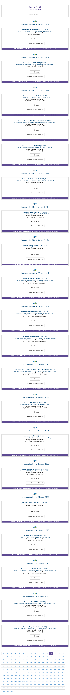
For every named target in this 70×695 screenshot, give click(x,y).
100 (15, 672)
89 (35, 669)
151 (27, 681)
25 (35, 656)
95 (59, 669)
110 (55, 672)
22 (23, 656)
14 (55, 653)
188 (47, 688)
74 (39, 666)
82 (7, 669)
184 (31, 688)
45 (51, 660)
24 (31, 656)
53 (19, 663)
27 (43, 656)
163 (11, 685)
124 (47, 675)
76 (47, 666)
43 (43, 660)
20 (15, 656)
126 (55, 675)
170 (39, 685)
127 (59, 675)
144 (63, 678)
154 (39, 681)
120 (31, 675)
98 (7, 672)
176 (63, 685)
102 (23, 672)
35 (11, 660)
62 (55, 663)
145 (3, 681)
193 (3, 691)
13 (51, 653)
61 (51, 663)
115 (11, 675)
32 (63, 656)
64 (63, 663)
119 (27, 675)
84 (15, 669)
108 (47, 672)
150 (23, 681)
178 (7, 688)
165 (19, 685)
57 (35, 663)
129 (3, 678)
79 (59, 666)
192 (63, 688)
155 (43, 681)
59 (43, 663)
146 (7, 681)
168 (31, 685)
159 (59, 681)
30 (55, 656)
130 (7, 678)
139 (43, 678)
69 (19, 666)
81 (3, 669)
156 (47, 681)
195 (11, 691)
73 (35, 666)
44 (47, 660)
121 (35, 675)
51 (11, 663)
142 (55, 678)
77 (51, 666)
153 (35, 681)
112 (63, 672)
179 (11, 688)
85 (19, 669)
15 (59, 653)
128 (63, 675)
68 (15, 666)
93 (51, 669)
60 (47, 663)
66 (7, 666)
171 (43, 685)
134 (23, 678)
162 (7, 685)
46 (55, 660)
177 (3, 688)
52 (15, 663)
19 (11, 656)
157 (51, 681)
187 (43, 688)
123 (43, 675)
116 (15, 675)
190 (55, 688)
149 (19, 681)
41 (35, 660)
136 (31, 678)
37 (19, 660)
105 (35, 672)
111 (59, 672)
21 (19, 656)
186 (39, 688)
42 (39, 660)
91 (43, 669)
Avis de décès (35, 38)
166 (23, 685)
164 (15, 685)
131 (11, 678)
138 (39, 678)
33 (3, 660)
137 (35, 678)
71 (27, 666)
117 (19, 675)
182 (23, 688)
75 (43, 666)
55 (27, 663)
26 (39, 656)
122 (39, 675)
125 (51, 675)
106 (39, 672)
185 (35, 688)
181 (19, 688)
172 (47, 685)
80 (63, 666)
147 (11, 681)
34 (7, 660)
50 (7, 663)
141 (51, 678)
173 (51, 685)
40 (31, 660)
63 (59, 663)
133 (19, 678)
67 (11, 666)
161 (3, 685)
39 (27, 660)
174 (55, 685)
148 (15, 681)
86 (23, 669)
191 (59, 688)
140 (47, 678)
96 (63, 669)
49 (3, 663)
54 (23, 663)
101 (19, 672)
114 (7, 675)
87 (27, 669)
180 (15, 688)
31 (59, 656)
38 (23, 660)
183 (27, 688)
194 (7, 691)
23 (27, 656)
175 (59, 685)
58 (39, 663)
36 (15, 660)
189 (51, 688)
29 (51, 656)
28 (47, 656)
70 (23, 666)
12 (47, 653)
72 (31, 666)
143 (59, 678)
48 (63, 660)
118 (23, 675)
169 (35, 685)
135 (27, 678)
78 (55, 666)
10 (39, 653)
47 (59, 660)
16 (63, 653)
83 (11, 669)
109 (51, 672)
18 (7, 656)
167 (27, 685)
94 (55, 669)
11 (43, 653)
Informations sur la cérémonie (35, 43)
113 (3, 675)
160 (63, 681)
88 (31, 669)
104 (31, 672)
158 (55, 681)
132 (15, 678)
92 (47, 669)
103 (27, 672)
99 (11, 672)
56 (31, 663)
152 (31, 681)
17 (3, 656)
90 (39, 669)
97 (3, 672)
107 (43, 672)
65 (3, 666)
